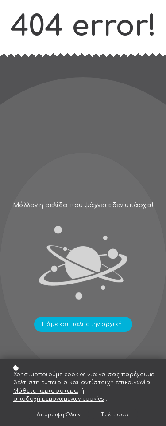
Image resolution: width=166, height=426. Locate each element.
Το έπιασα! (115, 415)
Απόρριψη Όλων (59, 415)
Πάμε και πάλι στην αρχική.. (83, 324)
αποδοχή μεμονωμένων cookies (58, 399)
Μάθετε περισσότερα (45, 391)
